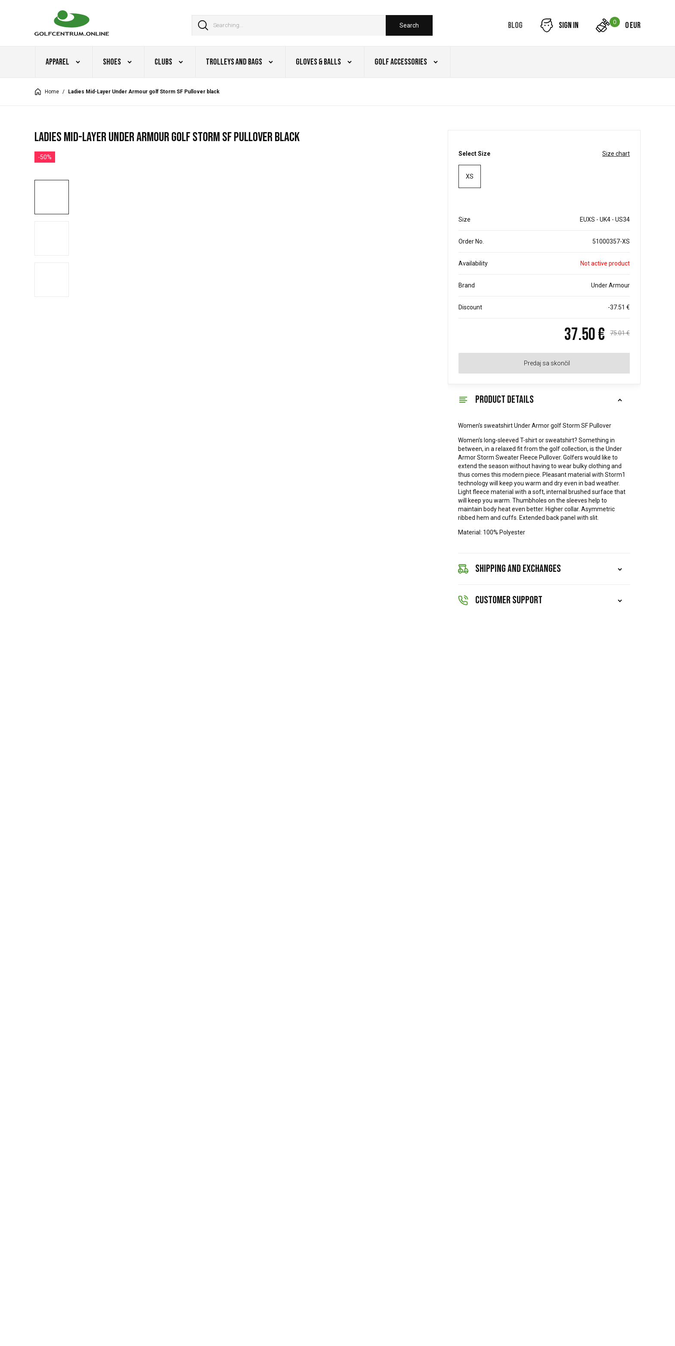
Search (409, 25)
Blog (515, 25)
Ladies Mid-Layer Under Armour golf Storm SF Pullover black (144, 92)
